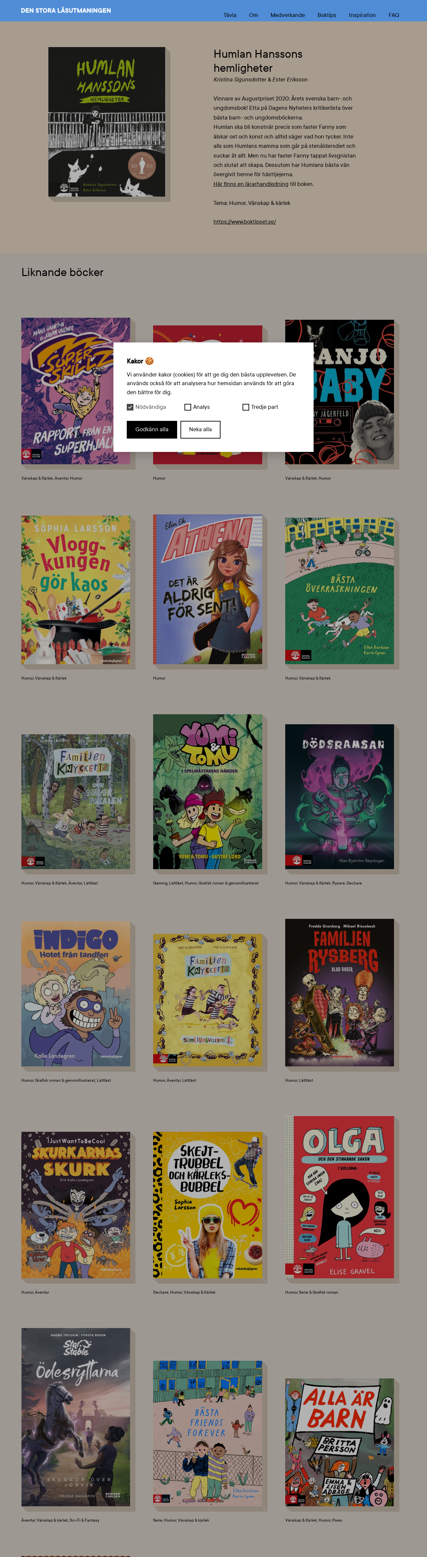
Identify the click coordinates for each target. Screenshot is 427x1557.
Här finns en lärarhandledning (251, 184)
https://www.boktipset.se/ (245, 222)
